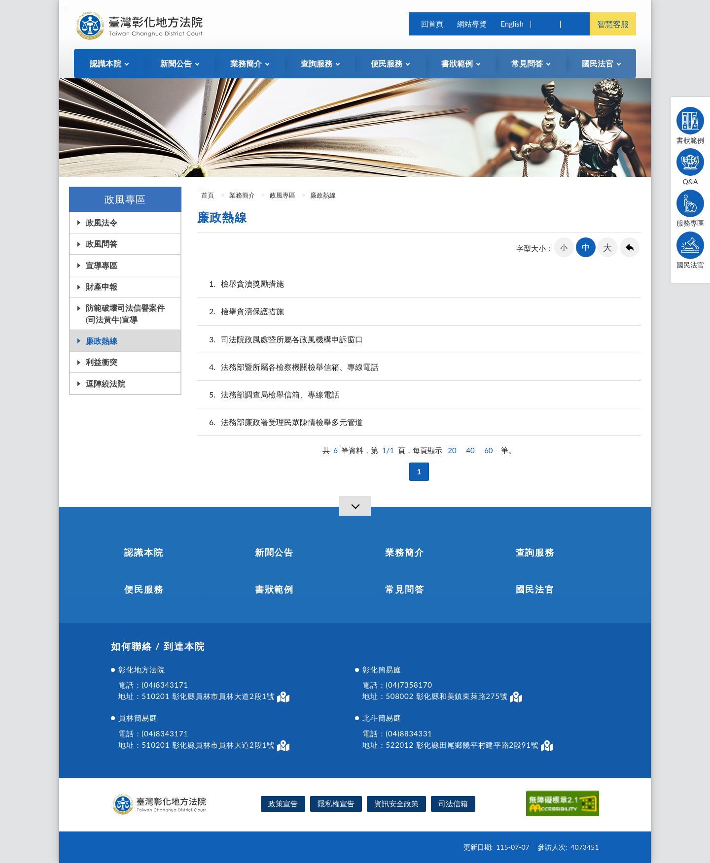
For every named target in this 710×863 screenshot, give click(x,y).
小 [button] (564, 247)
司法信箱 (453, 803)
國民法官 (690, 250)
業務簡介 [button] (246, 63)
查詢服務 (535, 552)
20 (452, 450)
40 (470, 450)
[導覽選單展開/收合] (355, 506)
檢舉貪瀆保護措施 (240, 311)
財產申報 (101, 286)
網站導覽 (472, 23)
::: (65, 8)
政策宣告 (283, 803)
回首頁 (432, 23)
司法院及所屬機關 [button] (575, 23)
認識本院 (143, 552)
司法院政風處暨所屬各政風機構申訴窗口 (280, 339)
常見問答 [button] (527, 63)
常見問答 (404, 589)
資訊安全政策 (396, 803)
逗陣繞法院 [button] (105, 383)
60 (488, 450)
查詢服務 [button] (316, 63)
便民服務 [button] (386, 63)
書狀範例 (690, 125)
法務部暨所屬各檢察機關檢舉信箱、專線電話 (288, 366)
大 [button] (607, 247)
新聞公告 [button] (176, 63)
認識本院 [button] (105, 63)
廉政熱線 (101, 340)
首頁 (207, 195)
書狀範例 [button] (457, 63)
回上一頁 (629, 247)
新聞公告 (274, 552)
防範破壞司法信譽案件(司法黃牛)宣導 (125, 313)
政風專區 (282, 195)
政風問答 (101, 243)
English (512, 23)
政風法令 (101, 222)
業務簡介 (242, 195)
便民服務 (143, 589)
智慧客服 (613, 24)
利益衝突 (101, 361)
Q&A (690, 167)
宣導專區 (101, 265)
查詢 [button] (545, 23)
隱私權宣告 (336, 803)
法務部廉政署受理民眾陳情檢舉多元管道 (280, 422)
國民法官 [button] (597, 63)
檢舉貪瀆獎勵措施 (240, 283)
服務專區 (690, 208)
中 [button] (586, 247)
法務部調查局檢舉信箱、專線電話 (268, 394)
